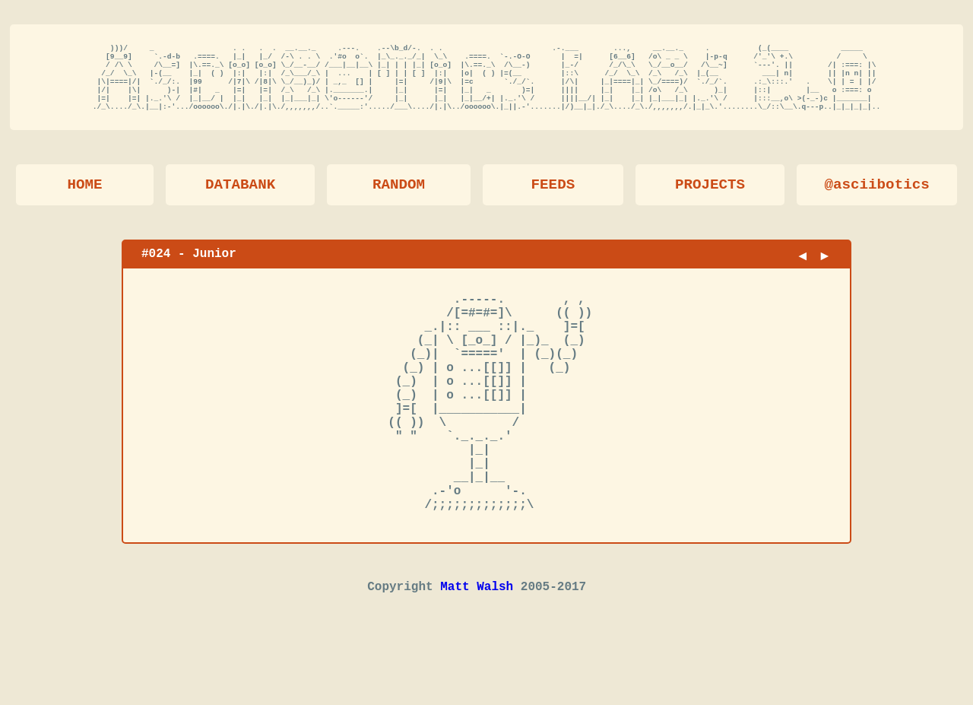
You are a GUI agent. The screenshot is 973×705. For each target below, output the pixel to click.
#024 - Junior (188, 267)
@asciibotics (877, 199)
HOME (84, 199)
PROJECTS (710, 199)
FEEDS (553, 199)
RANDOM (398, 199)
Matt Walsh (476, 652)
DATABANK (240, 199)
